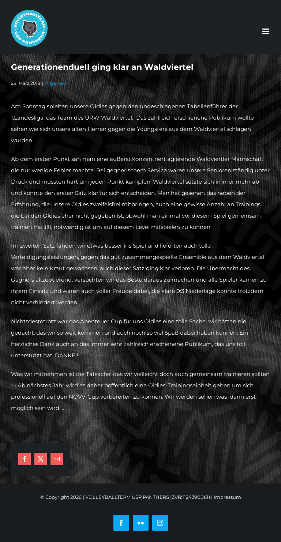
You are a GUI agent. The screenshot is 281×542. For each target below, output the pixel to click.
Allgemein (56, 83)
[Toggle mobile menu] (266, 31)
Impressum (227, 497)
